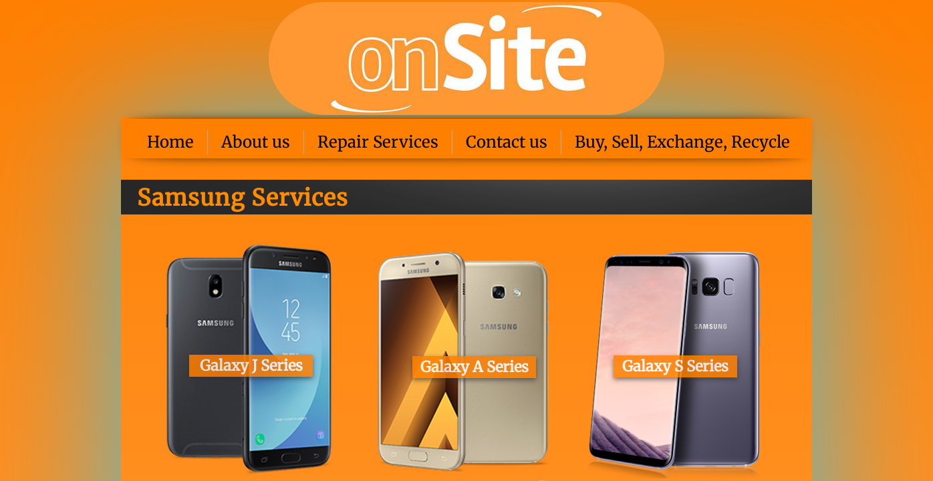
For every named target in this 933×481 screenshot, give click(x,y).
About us (255, 142)
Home (170, 142)
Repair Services (377, 142)
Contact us (506, 142)
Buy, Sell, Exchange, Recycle (682, 142)
